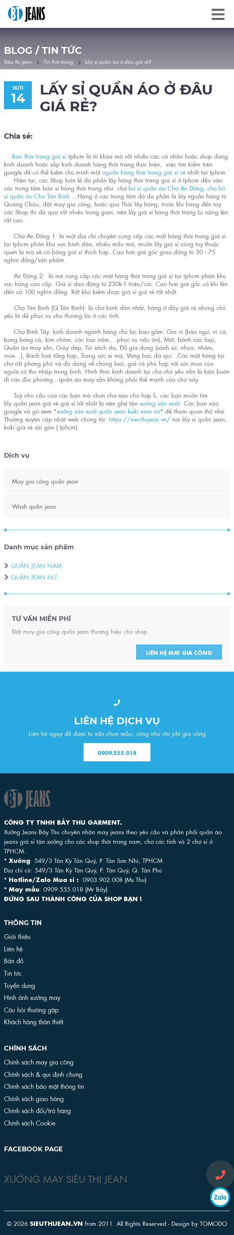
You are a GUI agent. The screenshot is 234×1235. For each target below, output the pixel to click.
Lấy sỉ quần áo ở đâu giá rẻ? (118, 61)
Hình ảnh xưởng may (32, 997)
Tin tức (13, 972)
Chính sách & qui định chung (43, 1074)
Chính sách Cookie (29, 1122)
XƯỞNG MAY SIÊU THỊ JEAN (65, 1178)
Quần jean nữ (34, 587)
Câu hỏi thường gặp (31, 1009)
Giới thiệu (17, 936)
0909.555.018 (117, 752)
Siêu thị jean (18, 61)
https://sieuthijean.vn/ (139, 420)
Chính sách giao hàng (34, 1098)
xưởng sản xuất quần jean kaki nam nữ (108, 412)
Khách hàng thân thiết (33, 1021)
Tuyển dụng (19, 985)
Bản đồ (13, 960)
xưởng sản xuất (160, 404)
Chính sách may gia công (39, 1061)
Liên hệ (13, 948)
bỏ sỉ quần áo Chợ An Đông (166, 189)
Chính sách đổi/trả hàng (37, 1110)
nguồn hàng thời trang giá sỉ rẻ (143, 173)
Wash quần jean (34, 516)
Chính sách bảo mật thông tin (44, 1086)
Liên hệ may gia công (179, 662)
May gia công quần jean (45, 491)
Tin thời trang (58, 61)
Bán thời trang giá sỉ (39, 157)
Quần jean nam (36, 575)
